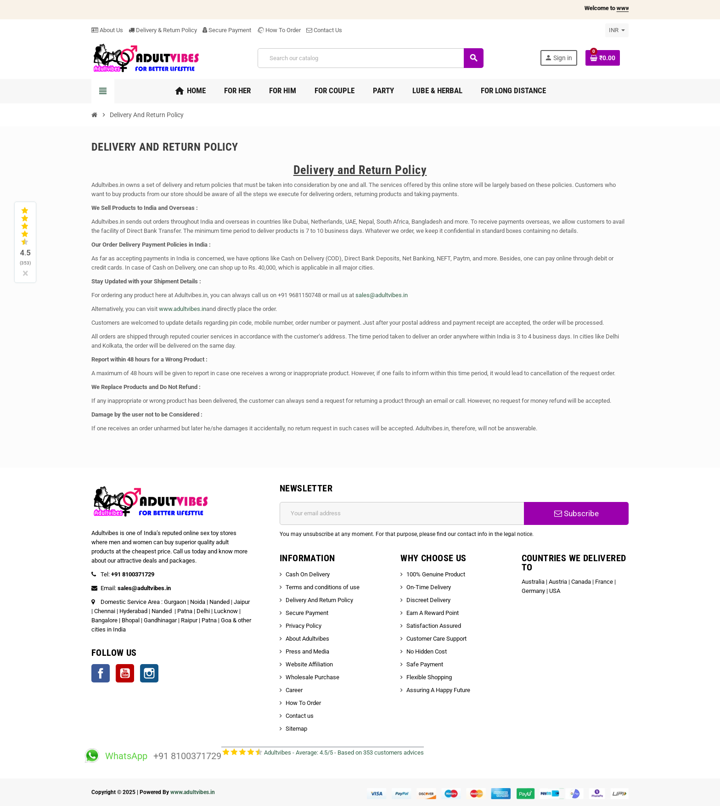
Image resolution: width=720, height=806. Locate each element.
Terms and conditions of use (323, 587)
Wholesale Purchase (312, 677)
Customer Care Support (436, 638)
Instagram (149, 673)
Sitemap (296, 728)
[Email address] (402, 513)
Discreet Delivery (428, 600)
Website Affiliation (309, 664)
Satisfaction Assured (433, 625)
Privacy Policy (303, 625)
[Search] (370, 58)
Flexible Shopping (429, 677)
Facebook (100, 673)
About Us (107, 30)
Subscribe (576, 513)
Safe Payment (424, 664)
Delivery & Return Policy (163, 30)
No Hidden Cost (426, 651)
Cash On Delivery (308, 574)
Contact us (300, 715)
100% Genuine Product (435, 574)
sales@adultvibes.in (381, 295)
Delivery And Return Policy (319, 600)
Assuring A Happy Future (438, 690)
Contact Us (324, 30)
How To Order (279, 30)
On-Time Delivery (428, 587)
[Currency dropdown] (617, 30)
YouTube (125, 673)
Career (294, 690)
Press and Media (307, 651)
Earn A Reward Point (432, 612)
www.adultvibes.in (182, 308)
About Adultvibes (307, 638)
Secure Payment (226, 30)
